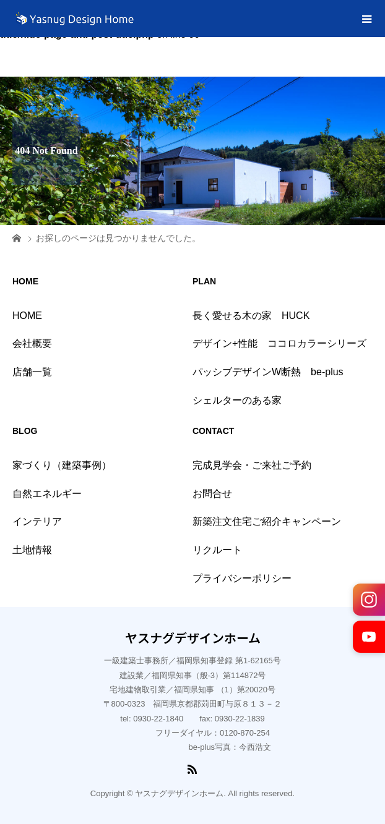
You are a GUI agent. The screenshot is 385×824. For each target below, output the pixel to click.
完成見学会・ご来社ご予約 (251, 465)
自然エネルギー (47, 493)
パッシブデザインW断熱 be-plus (268, 372)
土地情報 (32, 550)
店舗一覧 (32, 372)
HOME (27, 315)
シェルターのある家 (237, 400)
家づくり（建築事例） (61, 465)
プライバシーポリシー (242, 578)
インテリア (37, 521)
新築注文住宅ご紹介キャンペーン (266, 521)
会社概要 (32, 343)
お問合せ (212, 493)
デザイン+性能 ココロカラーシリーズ (279, 343)
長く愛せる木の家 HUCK (250, 315)
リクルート (217, 550)
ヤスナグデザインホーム (193, 638)
